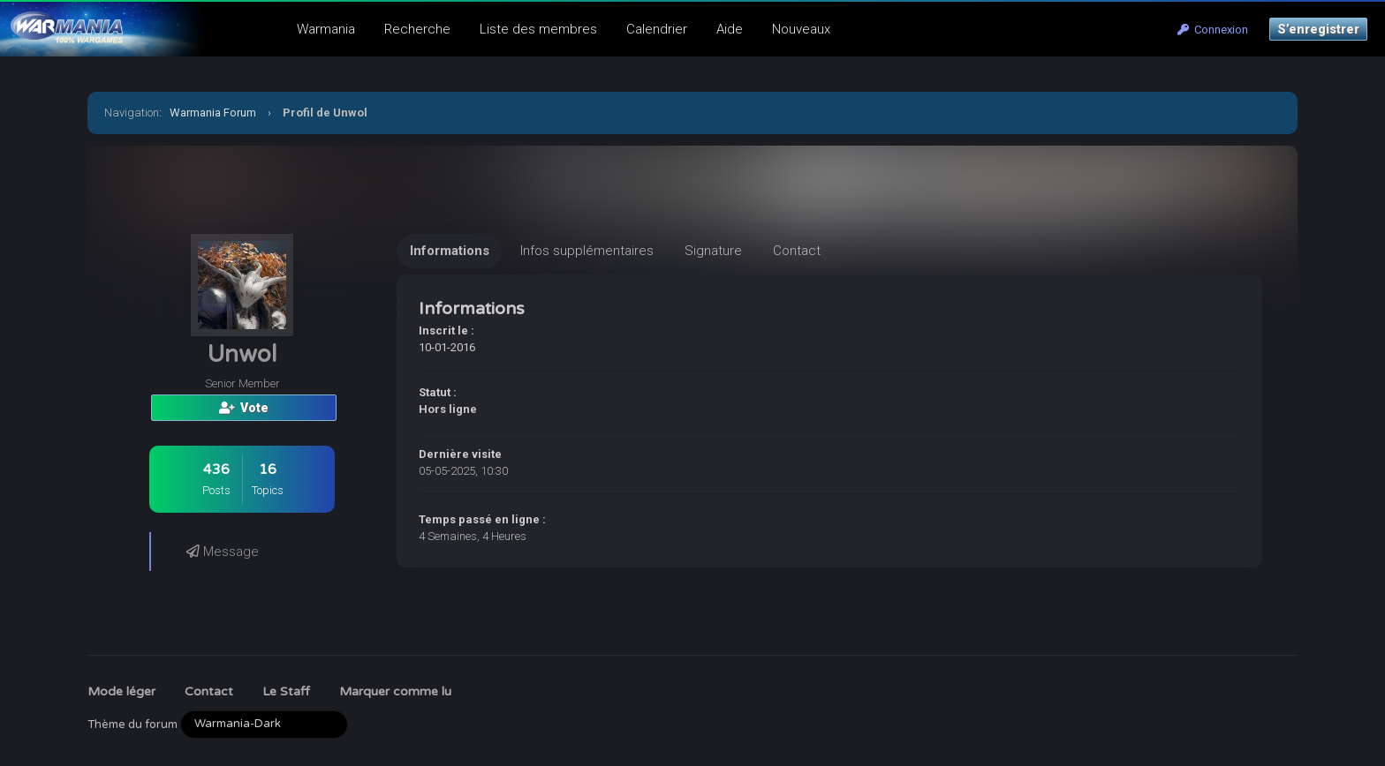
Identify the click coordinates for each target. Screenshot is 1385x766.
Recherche (417, 29)
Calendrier (656, 29)
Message (222, 551)
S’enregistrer (1318, 29)
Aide (729, 29)
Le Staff (286, 691)
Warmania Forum (213, 112)
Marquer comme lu (395, 691)
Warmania (326, 29)
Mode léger (121, 691)
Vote (244, 408)
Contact (209, 691)
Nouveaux (801, 29)
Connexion (1212, 29)
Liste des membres (538, 29)
